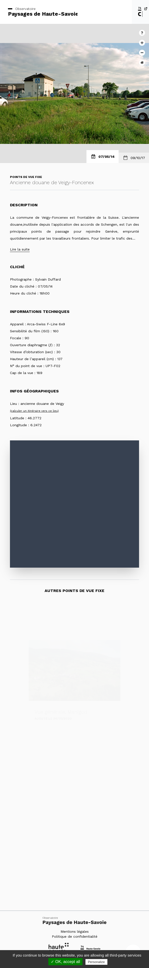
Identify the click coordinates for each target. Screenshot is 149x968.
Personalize (96, 962)
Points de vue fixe (26, 177)
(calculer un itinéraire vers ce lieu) (34, 411)
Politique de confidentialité (74, 936)
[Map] (74, 504)
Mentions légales (75, 931)
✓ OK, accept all (65, 962)
